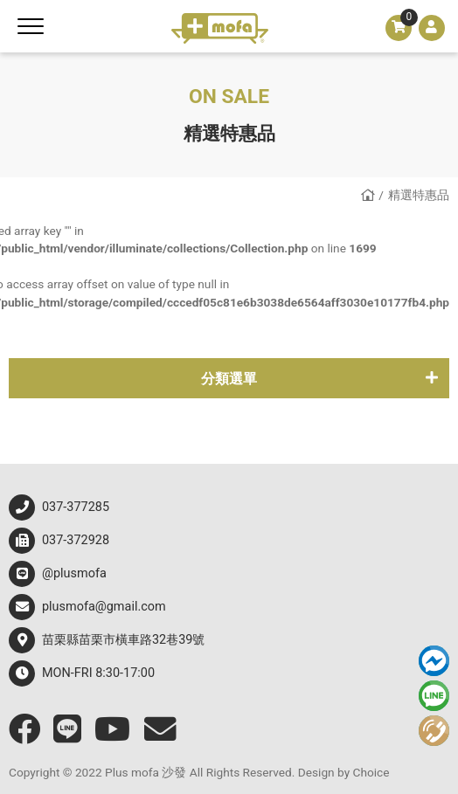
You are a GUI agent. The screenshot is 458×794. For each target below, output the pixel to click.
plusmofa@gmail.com (87, 607)
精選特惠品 (418, 195)
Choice (371, 772)
